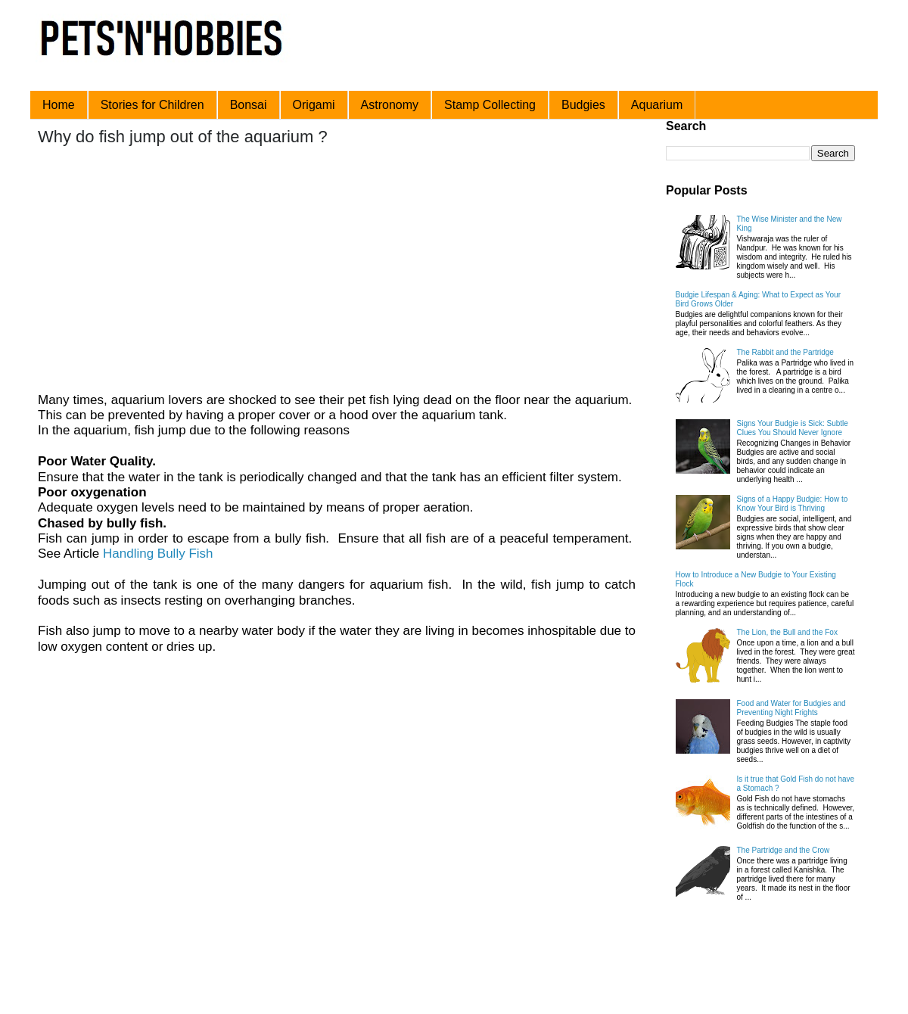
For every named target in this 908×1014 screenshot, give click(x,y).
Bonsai (248, 104)
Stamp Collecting (490, 104)
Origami (314, 104)
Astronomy (389, 104)
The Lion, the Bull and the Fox (787, 632)
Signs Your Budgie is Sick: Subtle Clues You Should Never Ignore (792, 428)
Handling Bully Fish (158, 553)
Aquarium (657, 104)
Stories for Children (152, 104)
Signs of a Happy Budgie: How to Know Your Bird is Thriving (792, 503)
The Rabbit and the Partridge (785, 352)
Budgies (583, 104)
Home (58, 104)
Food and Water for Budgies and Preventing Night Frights (791, 708)
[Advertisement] (315, 271)
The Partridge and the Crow (783, 850)
